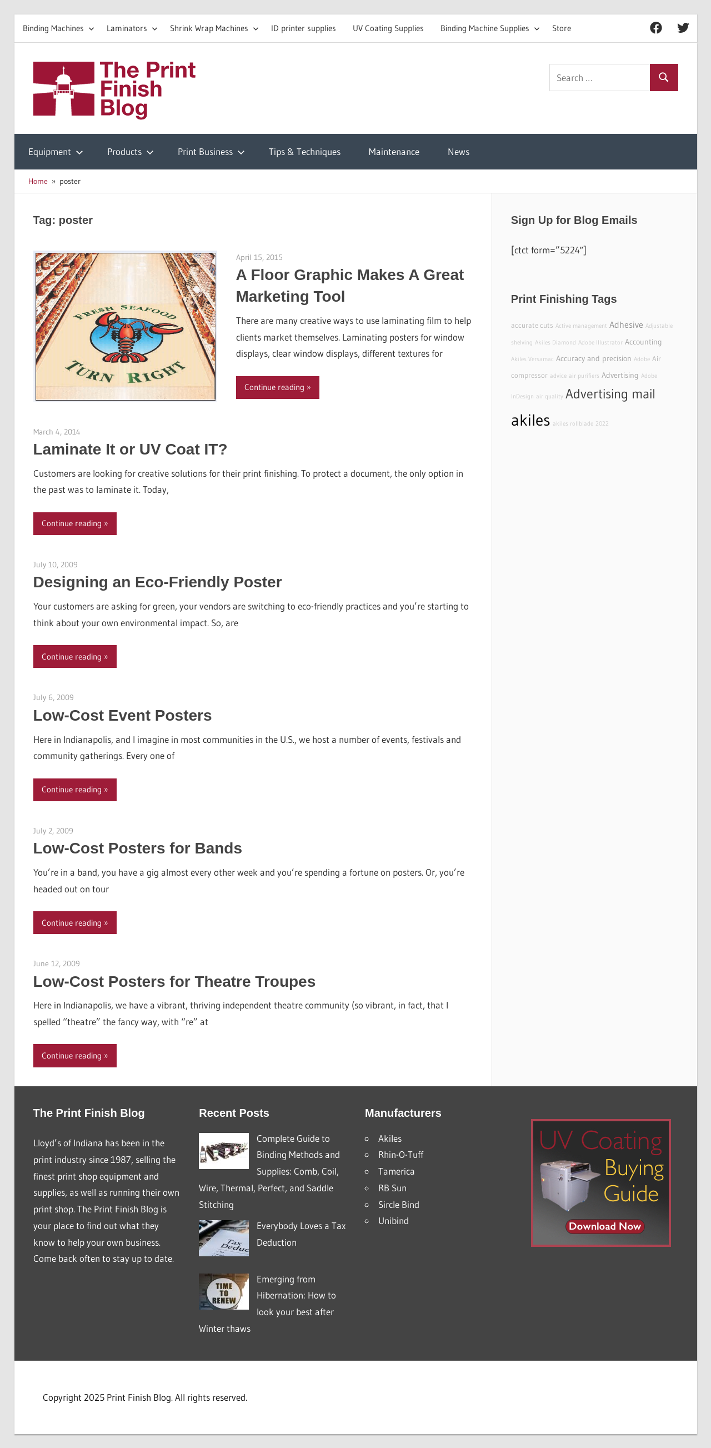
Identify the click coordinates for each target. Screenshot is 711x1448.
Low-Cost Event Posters (122, 715)
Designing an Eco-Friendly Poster (157, 582)
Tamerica (396, 1171)
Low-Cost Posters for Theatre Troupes (174, 981)
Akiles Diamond (555, 342)
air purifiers (584, 376)
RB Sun (392, 1188)
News (458, 151)
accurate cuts (532, 325)
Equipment (55, 151)
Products (130, 151)
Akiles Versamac (532, 359)
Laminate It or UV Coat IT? (130, 449)
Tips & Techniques (305, 151)
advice (558, 376)
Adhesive (626, 324)
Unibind (393, 1220)
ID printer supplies (303, 28)
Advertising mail (610, 394)
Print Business (211, 151)
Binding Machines (58, 28)
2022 (602, 423)
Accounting (643, 342)
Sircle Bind (398, 1204)
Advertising (620, 375)
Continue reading (274, 387)
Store (561, 28)
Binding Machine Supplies (490, 28)
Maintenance (394, 151)
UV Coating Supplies (388, 28)
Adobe (642, 359)
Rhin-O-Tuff (400, 1154)
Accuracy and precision (594, 358)
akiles (530, 420)
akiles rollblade (573, 423)
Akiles (390, 1138)
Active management (581, 325)
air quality (549, 396)
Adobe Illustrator (600, 342)
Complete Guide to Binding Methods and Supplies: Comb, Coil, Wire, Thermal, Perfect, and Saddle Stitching (269, 1171)
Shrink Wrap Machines (214, 28)
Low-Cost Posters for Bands (137, 848)
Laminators (132, 28)
